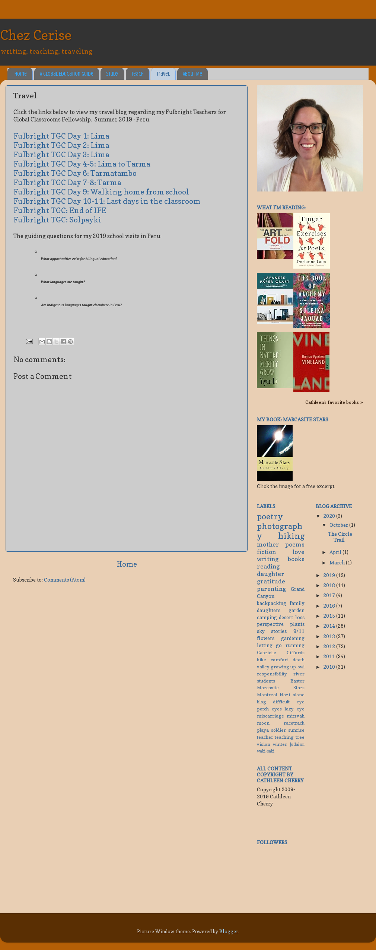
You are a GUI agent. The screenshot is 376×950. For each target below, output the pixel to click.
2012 (329, 646)
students (266, 681)
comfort (279, 659)
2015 (329, 616)
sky (261, 631)
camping (267, 617)
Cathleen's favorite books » (334, 402)
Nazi (285, 694)
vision (263, 744)
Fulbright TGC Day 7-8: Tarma (67, 182)
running (295, 645)
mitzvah (296, 716)
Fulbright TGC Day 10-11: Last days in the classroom (107, 201)
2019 (329, 575)
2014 (329, 626)
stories (279, 631)
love (299, 551)
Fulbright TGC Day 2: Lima (61, 145)
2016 (329, 606)
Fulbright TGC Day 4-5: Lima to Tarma (81, 163)
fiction (266, 551)
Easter (297, 681)
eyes (277, 709)
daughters (268, 610)
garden (297, 610)
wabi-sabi (265, 751)
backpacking (271, 603)
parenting (271, 588)
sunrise (296, 730)
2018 (329, 585)
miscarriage (270, 716)
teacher (265, 737)
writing (267, 559)
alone (299, 694)
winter (280, 744)
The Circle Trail (340, 537)
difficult (281, 701)
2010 (329, 667)
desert (286, 617)
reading (268, 566)
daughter (270, 573)
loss (300, 617)
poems (295, 544)
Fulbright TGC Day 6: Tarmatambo (75, 173)
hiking (291, 536)
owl (301, 666)
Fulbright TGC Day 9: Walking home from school (101, 191)
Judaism (297, 744)
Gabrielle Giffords (281, 652)
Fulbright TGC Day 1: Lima (61, 136)
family (297, 603)
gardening (293, 638)
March (337, 563)
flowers (265, 638)
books (296, 559)
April (335, 552)
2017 (329, 595)
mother (268, 544)
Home (21, 74)
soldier (278, 730)
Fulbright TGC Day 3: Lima (61, 154)
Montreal (267, 694)
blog (261, 701)
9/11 (299, 631)
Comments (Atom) (65, 580)
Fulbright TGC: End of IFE (59, 210)
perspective (270, 624)
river (299, 674)
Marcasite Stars (281, 687)
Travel (163, 74)
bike (261, 659)
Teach (137, 74)
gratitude (271, 581)
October (339, 525)
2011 (329, 656)
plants (297, 624)
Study (112, 74)
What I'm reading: (281, 207)
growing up (283, 666)
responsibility (272, 674)
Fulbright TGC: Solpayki (57, 219)
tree (300, 737)
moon (263, 723)
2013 (329, 636)
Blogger (228, 931)
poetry (270, 516)
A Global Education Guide (66, 74)
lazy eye (295, 709)
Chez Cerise (35, 35)
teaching (284, 737)
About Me (192, 74)
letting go (269, 645)
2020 (329, 516)
